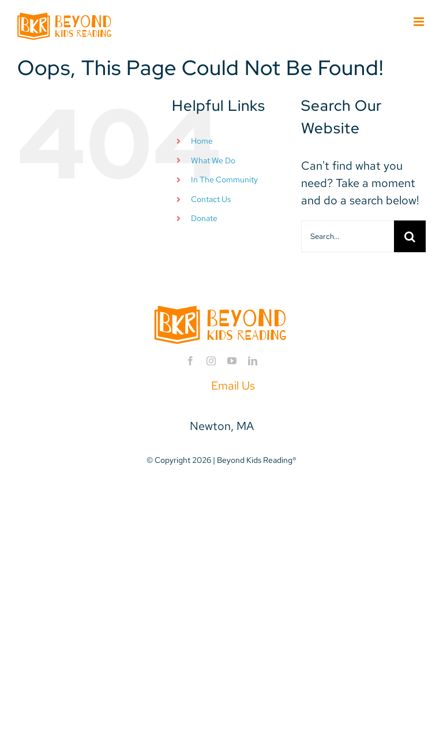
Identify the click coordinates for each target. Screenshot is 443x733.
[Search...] (347, 236)
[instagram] (211, 360)
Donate (204, 218)
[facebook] (190, 360)
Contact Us (211, 199)
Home (202, 141)
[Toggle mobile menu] (420, 22)
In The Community (224, 179)
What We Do (213, 160)
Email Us (233, 385)
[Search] (410, 236)
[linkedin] (252, 360)
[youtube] (231, 360)
